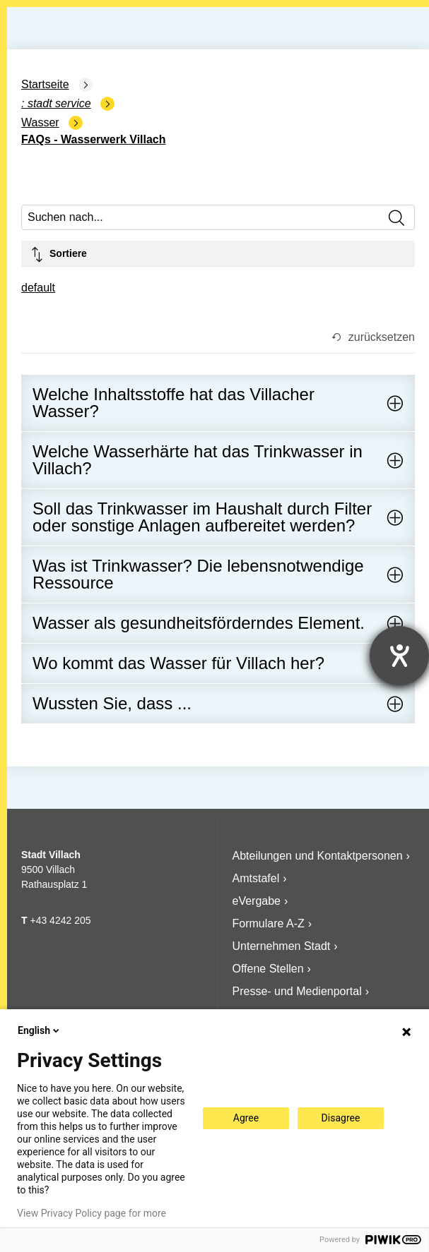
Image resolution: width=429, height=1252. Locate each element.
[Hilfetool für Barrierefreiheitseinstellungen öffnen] (399, 655)
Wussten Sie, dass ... (112, 703)
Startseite (45, 84)
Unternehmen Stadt (282, 946)
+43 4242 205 (60, 920)
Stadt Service (59, 103)
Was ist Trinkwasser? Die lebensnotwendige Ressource (198, 574)
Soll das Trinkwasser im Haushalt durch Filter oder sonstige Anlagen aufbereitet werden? (202, 517)
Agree (246, 1118)
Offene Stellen (268, 969)
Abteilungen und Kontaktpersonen (318, 856)
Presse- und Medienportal (297, 991)
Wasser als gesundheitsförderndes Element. (199, 622)
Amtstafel (256, 878)
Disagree (341, 1118)
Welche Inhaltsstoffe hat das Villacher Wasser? (174, 403)
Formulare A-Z (269, 923)
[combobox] (38, 289)
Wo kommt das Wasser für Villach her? (178, 663)
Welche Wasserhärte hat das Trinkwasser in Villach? (198, 460)
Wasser (40, 122)
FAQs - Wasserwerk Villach (93, 139)
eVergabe (257, 901)
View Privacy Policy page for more (91, 1213)
